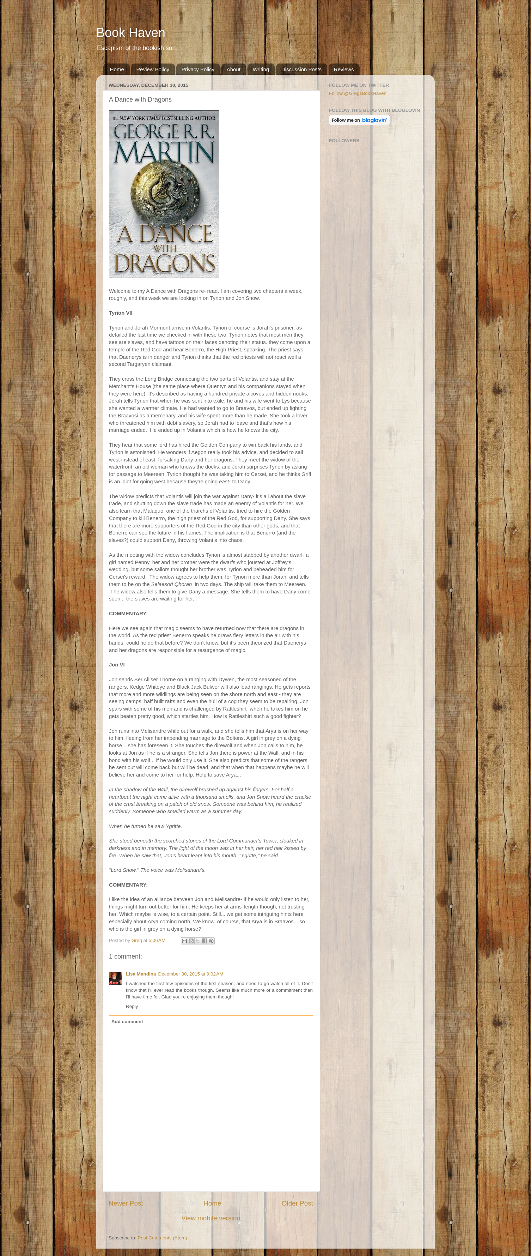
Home (117, 69)
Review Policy (152, 69)
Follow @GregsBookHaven (357, 93)
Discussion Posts (301, 69)
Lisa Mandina (141, 974)
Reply (132, 1006)
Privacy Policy (198, 69)
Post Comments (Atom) (162, 1237)
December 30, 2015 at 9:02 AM (191, 974)
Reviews (344, 69)
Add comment (127, 1021)
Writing (261, 69)
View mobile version (210, 1218)
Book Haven (130, 32)
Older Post (297, 1203)
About (233, 69)
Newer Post (126, 1203)
